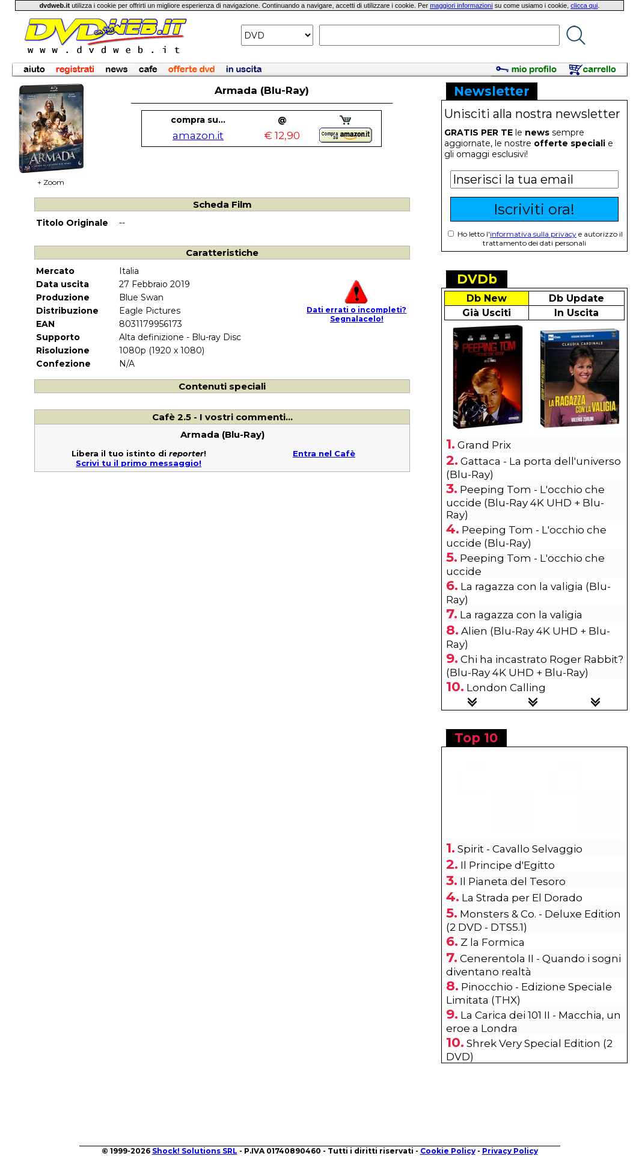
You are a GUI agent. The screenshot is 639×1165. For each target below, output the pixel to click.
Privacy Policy (510, 1150)
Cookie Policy (447, 1150)
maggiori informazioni (461, 5)
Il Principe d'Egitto (507, 865)
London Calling (506, 688)
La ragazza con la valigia (521, 615)
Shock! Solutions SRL (194, 1150)
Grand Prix (484, 445)
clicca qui (584, 5)
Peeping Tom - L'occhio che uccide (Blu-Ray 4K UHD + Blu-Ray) (525, 502)
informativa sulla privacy (533, 233)
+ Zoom (51, 178)
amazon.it (198, 135)
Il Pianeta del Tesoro (513, 881)
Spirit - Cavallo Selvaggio (519, 849)
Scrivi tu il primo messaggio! (138, 463)
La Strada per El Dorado (522, 898)
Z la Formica (492, 942)
